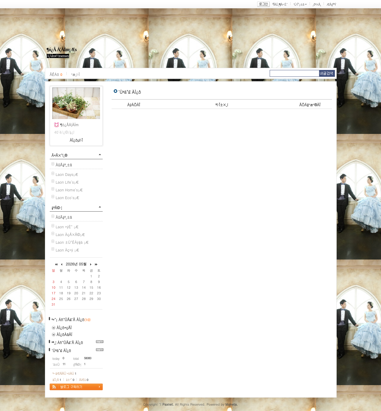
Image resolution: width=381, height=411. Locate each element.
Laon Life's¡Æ (67, 182)
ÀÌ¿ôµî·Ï (76, 140)
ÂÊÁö (56, 74)
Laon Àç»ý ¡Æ (67, 249)
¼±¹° (70, 379)
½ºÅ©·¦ (56, 207)
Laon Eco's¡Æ (67, 197)
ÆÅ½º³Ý (331, 4)
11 (64, 364)
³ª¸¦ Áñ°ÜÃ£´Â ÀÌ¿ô (67, 342)
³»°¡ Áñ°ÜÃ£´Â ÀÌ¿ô (67, 319)
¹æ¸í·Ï (75, 74)
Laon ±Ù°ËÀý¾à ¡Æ (72, 242)
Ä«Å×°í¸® (59, 155)
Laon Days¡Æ (67, 174)
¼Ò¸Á (56, 379)
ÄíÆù (83, 379)
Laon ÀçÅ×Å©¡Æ (70, 234)
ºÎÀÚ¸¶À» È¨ (280, 4)
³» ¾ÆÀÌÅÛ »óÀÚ (64, 373)
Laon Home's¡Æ (69, 189)
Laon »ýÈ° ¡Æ (67, 226)
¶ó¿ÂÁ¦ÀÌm (69, 124)
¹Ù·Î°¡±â (298, 4)
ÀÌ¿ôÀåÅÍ (64, 334)
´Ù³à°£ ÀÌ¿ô (61, 350)
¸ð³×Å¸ (317, 4)
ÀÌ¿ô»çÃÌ (64, 327)
